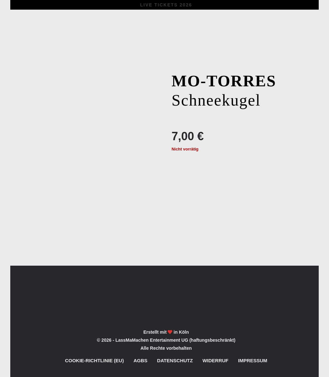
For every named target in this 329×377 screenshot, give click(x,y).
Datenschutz (175, 360)
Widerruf (215, 360)
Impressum (252, 360)
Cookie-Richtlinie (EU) (94, 360)
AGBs (140, 360)
